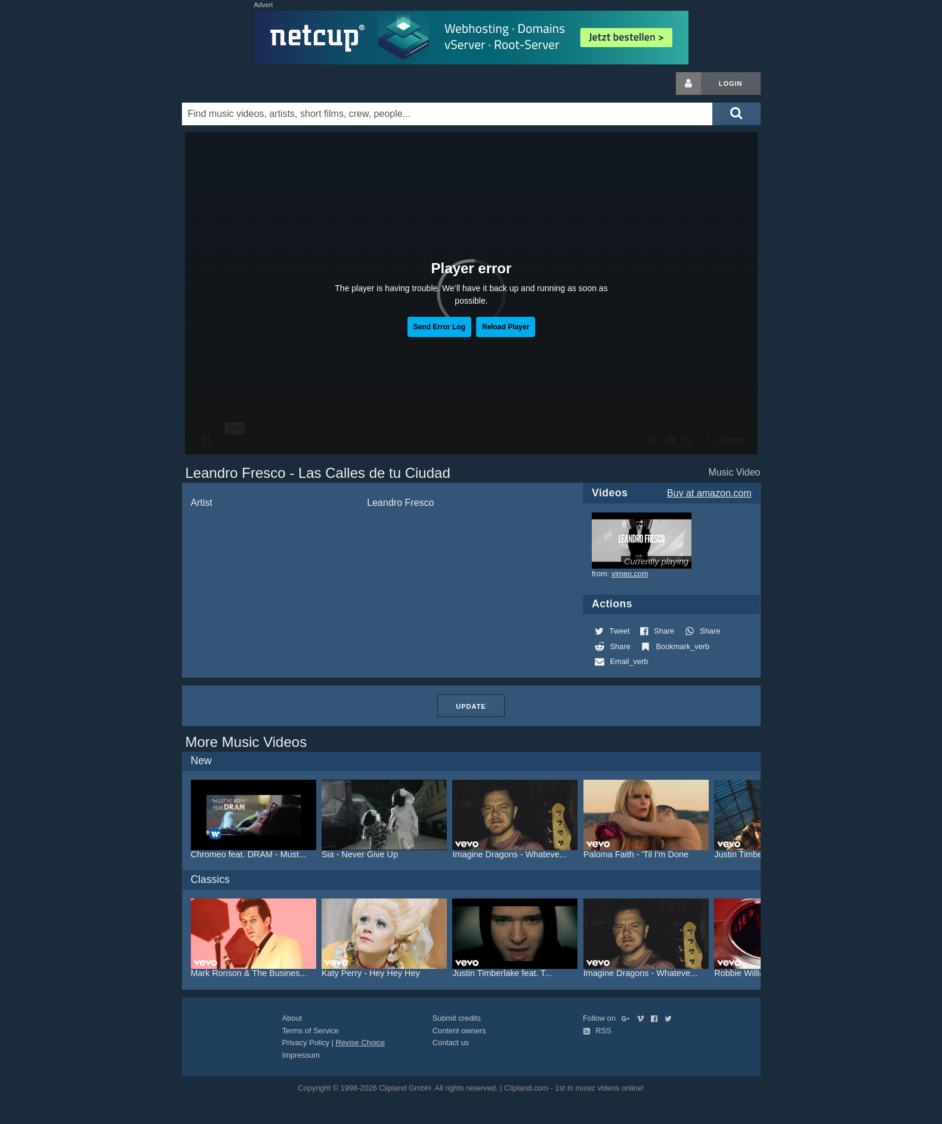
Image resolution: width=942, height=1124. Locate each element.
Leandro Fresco (400, 503)
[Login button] (688, 83)
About (292, 1018)
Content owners (459, 1030)
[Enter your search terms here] (447, 114)
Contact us (451, 1042)
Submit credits (457, 1018)
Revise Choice (360, 1042)
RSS (597, 1030)
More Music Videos (246, 742)
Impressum (301, 1055)
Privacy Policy (306, 1042)
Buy (709, 493)
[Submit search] (736, 114)
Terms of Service (310, 1030)
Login (731, 83)
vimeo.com (629, 573)
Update (471, 706)
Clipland (244, 83)
